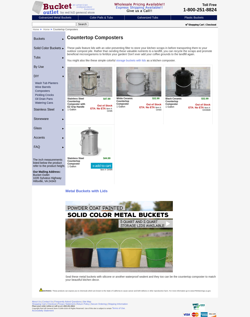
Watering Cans (44, 102)
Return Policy (83, 304)
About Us (36, 301)
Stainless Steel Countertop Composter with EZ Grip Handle (76, 102)
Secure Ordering (99, 304)
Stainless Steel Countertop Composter (75, 161)
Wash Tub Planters (46, 83)
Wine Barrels (43, 87)
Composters (42, 90)
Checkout (51, 304)
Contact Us (47, 301)
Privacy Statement (66, 304)
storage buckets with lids (131, 60)
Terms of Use (118, 308)
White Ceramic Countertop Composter (124, 101)
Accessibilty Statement (43, 310)
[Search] (54, 24)
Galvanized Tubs (147, 17)
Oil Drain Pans (44, 98)
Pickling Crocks (44, 95)
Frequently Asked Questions (67, 301)
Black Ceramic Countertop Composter (173, 101)
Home (36, 29)
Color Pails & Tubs (101, 17)
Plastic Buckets (194, 17)
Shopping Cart (39, 304)
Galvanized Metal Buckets (55, 17)
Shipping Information (118, 304)
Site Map (87, 301)
